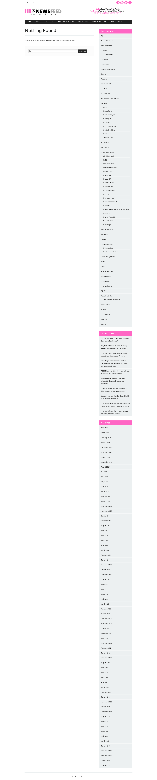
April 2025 (104, 486)
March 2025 (105, 491)
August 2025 (105, 467)
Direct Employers (109, 115)
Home (29, 22)
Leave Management (107, 257)
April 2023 (104, 599)
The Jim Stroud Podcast (111, 300)
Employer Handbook (110, 167)
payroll (103, 266)
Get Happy (107, 119)
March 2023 (105, 604)
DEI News (104, 59)
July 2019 (104, 721)
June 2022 (104, 638)
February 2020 (106, 692)
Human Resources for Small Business (116, 209)
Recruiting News (99, 22)
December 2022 (106, 619)
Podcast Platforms (107, 271)
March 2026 (105, 433)
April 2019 (104, 736)
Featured (104, 79)
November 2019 (106, 702)
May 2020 (104, 677)
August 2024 (105, 526)
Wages (103, 324)
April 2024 (104, 545)
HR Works (106, 206)
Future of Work (106, 84)
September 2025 (106, 462)
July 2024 (104, 530)
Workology (107, 225)
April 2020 (104, 682)
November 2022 (106, 623)
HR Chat (106, 194)
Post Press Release (66, 22)
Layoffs (103, 239)
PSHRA (103, 291)
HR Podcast (105, 142)
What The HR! (108, 221)
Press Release (106, 276)
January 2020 (105, 697)
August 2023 (105, 579)
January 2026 (105, 442)
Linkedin (118, 2)
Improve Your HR (107, 229)
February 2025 (106, 496)
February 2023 (106, 609)
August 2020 (105, 663)
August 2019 (105, 716)
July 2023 (104, 584)
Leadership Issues (107, 244)
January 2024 (105, 560)
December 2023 (106, 565)
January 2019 (105, 746)
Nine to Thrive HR (109, 217)
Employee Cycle (108, 164)
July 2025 (104, 472)
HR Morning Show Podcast (110, 98)
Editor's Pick (105, 64)
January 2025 (105, 501)
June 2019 (104, 726)
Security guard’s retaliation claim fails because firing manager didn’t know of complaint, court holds (114, 363)
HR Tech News (116, 22)
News (103, 262)
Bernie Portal (107, 111)
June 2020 (104, 672)
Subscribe (50, 22)
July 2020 (104, 668)
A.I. (102, 36)
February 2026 (106, 438)
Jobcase (94, 11)
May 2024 (104, 540)
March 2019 (105, 741)
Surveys (104, 309)
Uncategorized (106, 314)
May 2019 (104, 731)
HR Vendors (105, 147)
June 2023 (104, 589)
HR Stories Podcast (110, 202)
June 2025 (104, 477)
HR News (104, 103)
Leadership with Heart (110, 252)
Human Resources (107, 152)
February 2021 (106, 648)
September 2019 (106, 712)
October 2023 (105, 570)
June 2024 (104, 535)
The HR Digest (108, 138)
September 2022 (106, 633)
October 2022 (105, 628)
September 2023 (106, 575)
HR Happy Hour (108, 198)
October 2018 (105, 761)
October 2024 (105, 516)
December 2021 (106, 643)
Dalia (98, 9)
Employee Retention (108, 69)
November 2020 (106, 658)
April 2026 (104, 428)
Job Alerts (104, 234)
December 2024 (106, 506)
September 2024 (106, 521)
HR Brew (106, 122)
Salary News (105, 304)
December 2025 (106, 447)
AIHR (105, 107)
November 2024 (106, 511)
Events (103, 74)
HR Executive (105, 94)
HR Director (107, 134)
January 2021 (105, 653)
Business (104, 51)
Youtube (122, 2)
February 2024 (106, 555)
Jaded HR (106, 213)
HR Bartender (108, 186)
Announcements (106, 46)
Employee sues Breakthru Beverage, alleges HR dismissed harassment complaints (113, 381)
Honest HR (107, 175)
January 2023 (105, 614)
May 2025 (104, 482)
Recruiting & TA (106, 296)
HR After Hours (108, 183)
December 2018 (106, 751)
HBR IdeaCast (108, 248)
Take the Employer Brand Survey (107, 13)
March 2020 (105, 687)
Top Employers (108, 54)
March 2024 (105, 550)
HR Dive (104, 89)
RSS (126, 2)
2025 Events (83, 22)
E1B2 (105, 160)
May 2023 (104, 594)
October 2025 (105, 457)
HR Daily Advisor (109, 130)
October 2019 (105, 707)
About (38, 22)
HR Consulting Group (110, 126)
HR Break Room (108, 190)
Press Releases (106, 286)
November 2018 (106, 756)
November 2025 (106, 452)
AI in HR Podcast (107, 41)
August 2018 (105, 765)
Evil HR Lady (107, 171)
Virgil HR (104, 319)
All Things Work (108, 156)
